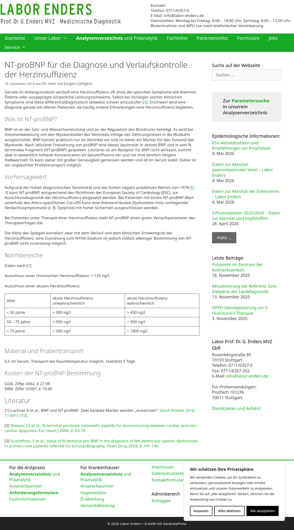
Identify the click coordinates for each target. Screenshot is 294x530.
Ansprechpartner (25, 485)
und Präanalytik (117, 38)
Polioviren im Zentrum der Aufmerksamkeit (237, 267)
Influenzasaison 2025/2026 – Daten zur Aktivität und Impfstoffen (246, 215)
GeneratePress (175, 523)
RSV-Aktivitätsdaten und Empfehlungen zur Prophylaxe (241, 145)
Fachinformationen (27, 498)
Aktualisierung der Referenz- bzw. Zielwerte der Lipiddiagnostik (244, 288)
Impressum (163, 466)
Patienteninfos (212, 38)
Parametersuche (250, 101)
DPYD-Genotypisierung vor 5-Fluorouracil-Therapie (240, 310)
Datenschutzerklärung (173, 473)
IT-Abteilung (92, 498)
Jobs (273, 38)
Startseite (15, 38)
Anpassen (201, 511)
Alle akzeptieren (262, 511)
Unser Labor (52, 38)
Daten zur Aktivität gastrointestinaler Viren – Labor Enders (242, 170)
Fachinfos (177, 38)
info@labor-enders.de (184, 15)
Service (18, 47)
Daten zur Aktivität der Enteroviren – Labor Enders (245, 193)
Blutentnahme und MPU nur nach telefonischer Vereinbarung (207, 25)
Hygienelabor (93, 492)
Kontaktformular (168, 479)
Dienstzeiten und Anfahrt (236, 408)
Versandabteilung (97, 505)
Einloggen (161, 500)
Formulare (248, 38)
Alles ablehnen (229, 511)
